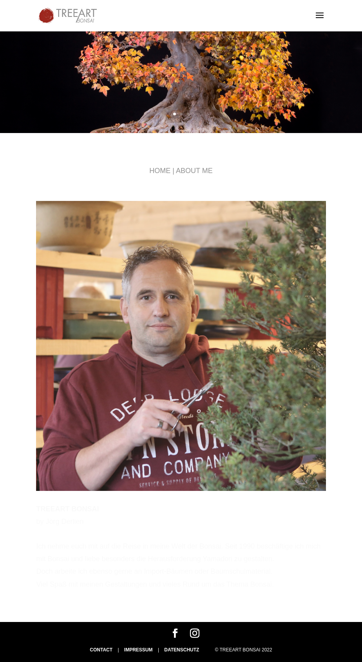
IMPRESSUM (138, 650)
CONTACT (101, 650)
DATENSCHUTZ (181, 650)
